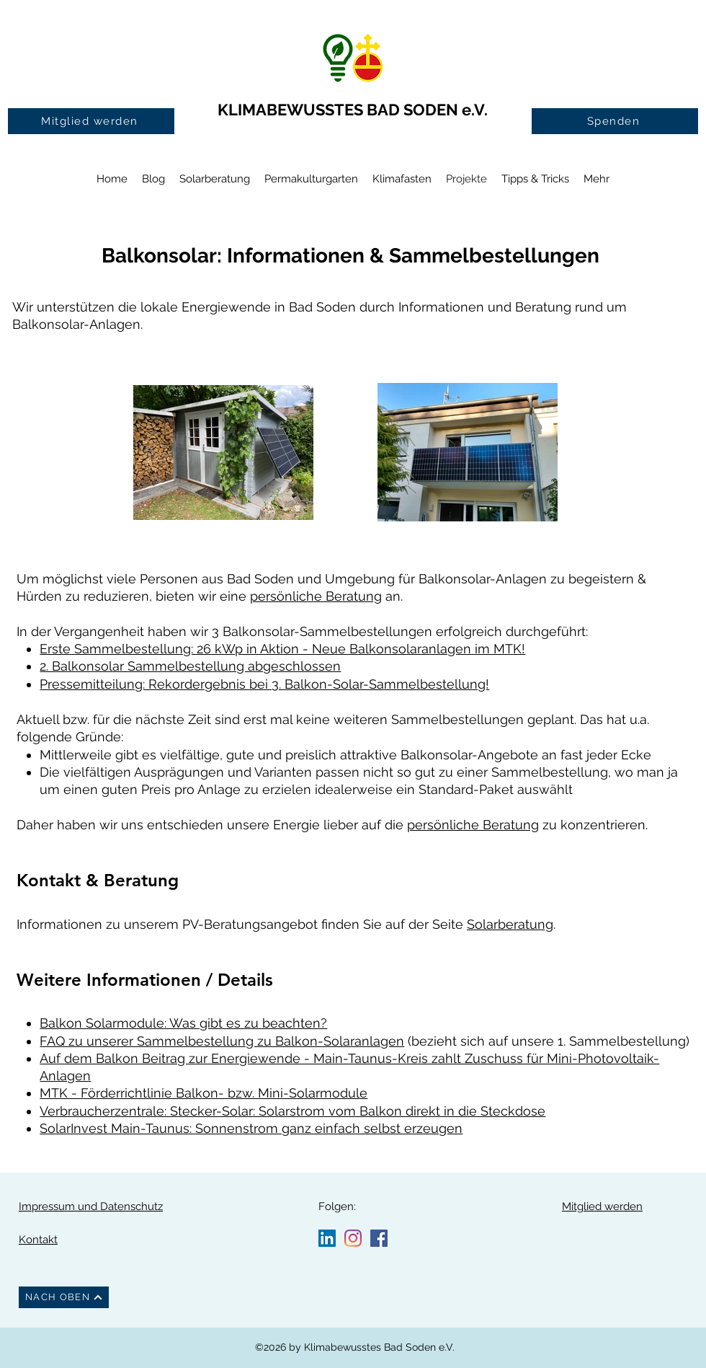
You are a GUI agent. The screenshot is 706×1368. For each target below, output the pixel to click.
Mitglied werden (602, 1206)
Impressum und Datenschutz (91, 1206)
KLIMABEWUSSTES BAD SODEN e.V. (353, 109)
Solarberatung (510, 924)
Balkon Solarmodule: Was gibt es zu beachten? (183, 1023)
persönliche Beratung (316, 596)
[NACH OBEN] (64, 1297)
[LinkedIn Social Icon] (327, 1238)
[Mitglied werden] (91, 121)
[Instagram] (353, 1238)
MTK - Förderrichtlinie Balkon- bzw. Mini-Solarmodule (203, 1092)
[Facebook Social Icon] (379, 1238)
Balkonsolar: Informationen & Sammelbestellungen (353, 256)
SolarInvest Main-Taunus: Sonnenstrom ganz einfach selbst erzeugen (251, 1128)
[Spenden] (615, 121)
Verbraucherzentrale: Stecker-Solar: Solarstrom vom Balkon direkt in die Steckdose (292, 1110)
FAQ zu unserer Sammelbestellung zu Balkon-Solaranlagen (222, 1041)
